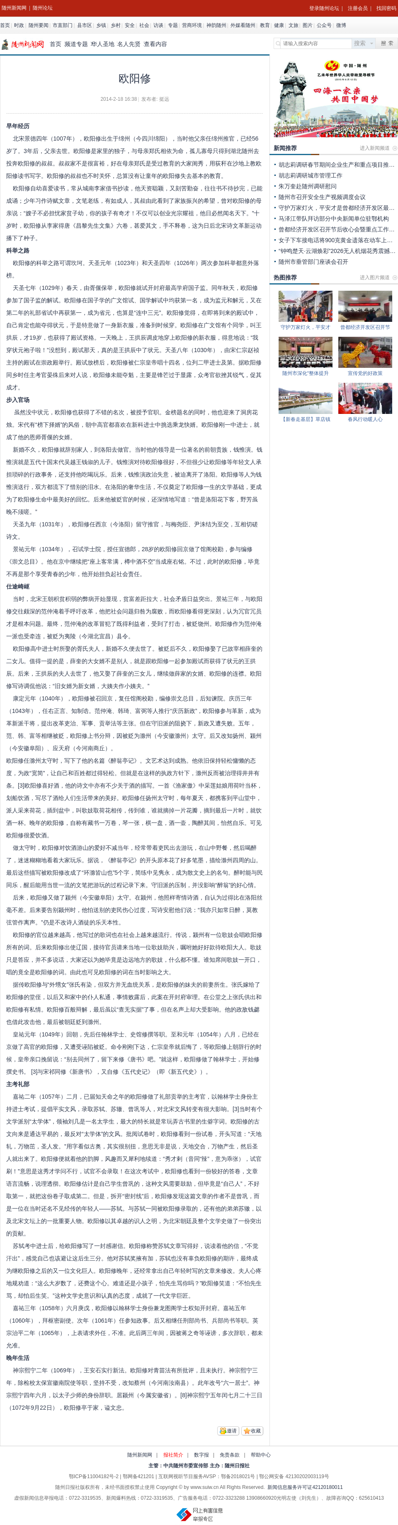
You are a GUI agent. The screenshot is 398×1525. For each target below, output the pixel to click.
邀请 (232, 1431)
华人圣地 (102, 44)
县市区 (84, 25)
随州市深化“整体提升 (305, 373)
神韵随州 (216, 25)
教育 (265, 25)
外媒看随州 (243, 25)
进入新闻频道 (375, 148)
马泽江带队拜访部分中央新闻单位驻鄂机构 (334, 218)
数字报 (201, 1455)
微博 (341, 25)
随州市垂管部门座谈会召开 (313, 261)
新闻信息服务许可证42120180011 (304, 1487)
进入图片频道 (375, 277)
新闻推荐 (285, 148)
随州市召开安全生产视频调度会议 (322, 197)
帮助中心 (261, 1455)
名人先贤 (129, 44)
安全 (130, 25)
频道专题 (76, 44)
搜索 (360, 43)
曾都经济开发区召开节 (365, 327)
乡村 (116, 25)
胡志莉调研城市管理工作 (310, 175)
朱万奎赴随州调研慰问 (308, 186)
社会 (144, 25)
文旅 (293, 25)
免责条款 (230, 1455)
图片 (308, 25)
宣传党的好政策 (365, 373)
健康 (279, 25)
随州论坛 (43, 8)
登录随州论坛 (324, 8)
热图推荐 (285, 277)
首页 (5, 25)
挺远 (164, 99)
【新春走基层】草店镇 (305, 419)
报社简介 (173, 1455)
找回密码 (386, 8)
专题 (173, 25)
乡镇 (101, 25)
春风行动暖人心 (365, 419)
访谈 (158, 25)
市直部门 (63, 25)
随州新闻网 (14, 8)
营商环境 (192, 25)
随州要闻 (39, 25)
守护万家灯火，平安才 (305, 327)
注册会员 (358, 8)
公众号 (324, 25)
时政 (19, 25)
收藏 (256, 1431)
